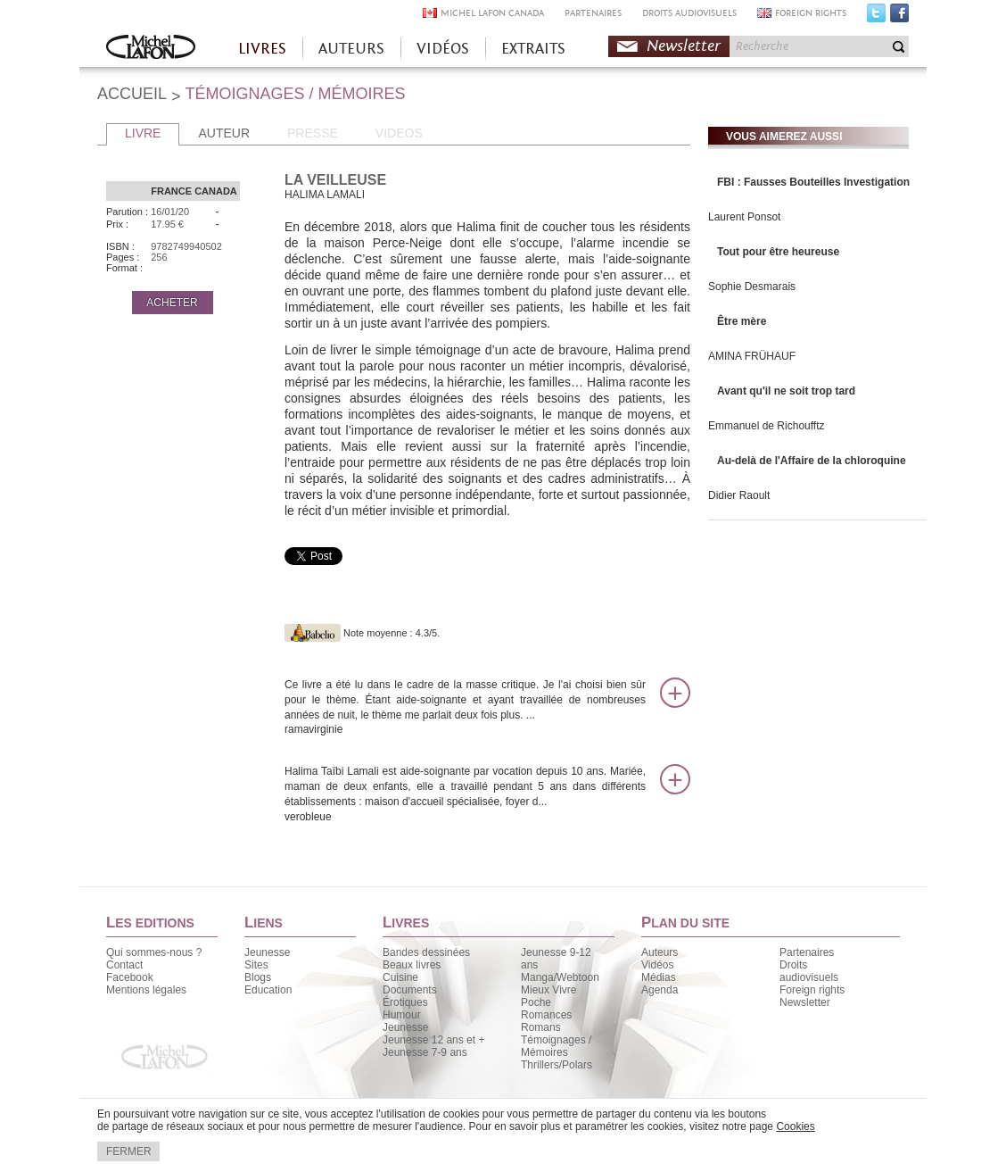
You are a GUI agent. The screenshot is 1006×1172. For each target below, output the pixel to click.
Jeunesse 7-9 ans (425, 1052)
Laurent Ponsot (744, 217)
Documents (410, 990)
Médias (658, 977)
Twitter (876, 17)
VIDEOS (399, 133)
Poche (536, 1002)
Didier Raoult (739, 495)
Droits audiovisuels (808, 971)
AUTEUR (224, 133)
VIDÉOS (442, 48)
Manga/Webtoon (560, 977)
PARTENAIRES (593, 13)
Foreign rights (812, 990)
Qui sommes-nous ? (154, 952)
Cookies (795, 1126)
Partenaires (806, 952)
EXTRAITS (533, 48)
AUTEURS (351, 48)
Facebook (899, 17)
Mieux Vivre (548, 990)
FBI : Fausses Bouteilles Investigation (813, 182)
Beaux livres (412, 965)
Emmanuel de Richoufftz (766, 426)
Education (268, 990)
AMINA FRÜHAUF (752, 356)
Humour (402, 1015)
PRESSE (312, 133)
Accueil (150, 48)
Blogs (257, 977)
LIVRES (262, 48)
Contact (124, 965)
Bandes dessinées (426, 952)
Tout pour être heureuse (778, 251)
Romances (546, 1015)
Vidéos (657, 965)
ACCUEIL (132, 94)
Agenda (659, 990)
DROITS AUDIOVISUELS (689, 13)
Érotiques (405, 1002)
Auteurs (659, 952)
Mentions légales (146, 990)
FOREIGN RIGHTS (810, 13)
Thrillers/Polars (556, 1065)
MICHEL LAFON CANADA (492, 13)
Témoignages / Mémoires (556, 1046)
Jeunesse (267, 952)
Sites (256, 965)
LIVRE (143, 133)
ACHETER (171, 302)
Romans (541, 1027)
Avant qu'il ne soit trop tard (786, 391)
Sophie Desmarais (752, 286)
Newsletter (684, 46)
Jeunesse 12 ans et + (433, 1040)
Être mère (741, 321)
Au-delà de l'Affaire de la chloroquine (811, 460)
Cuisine (400, 977)
